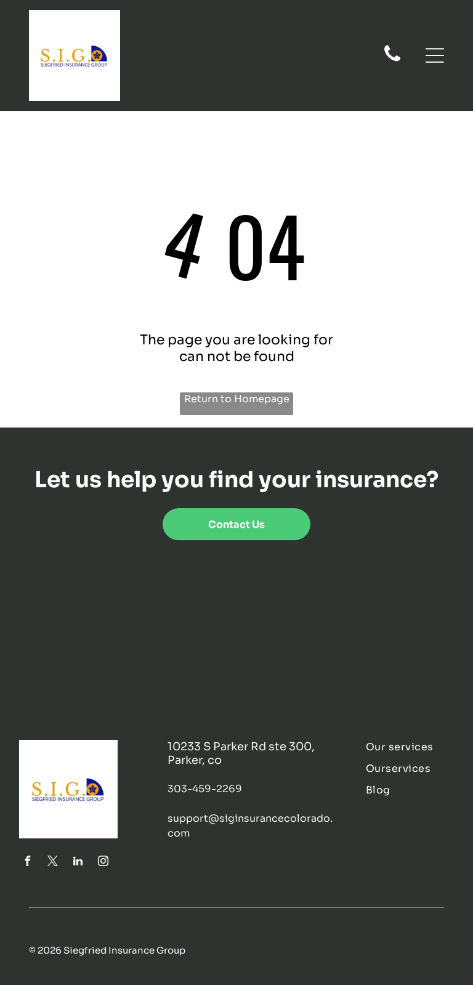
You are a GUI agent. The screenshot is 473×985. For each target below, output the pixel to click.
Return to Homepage (236, 398)
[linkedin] (78, 862)
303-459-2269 (205, 788)
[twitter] (52, 862)
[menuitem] (409, 747)
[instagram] (103, 862)
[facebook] (27, 862)
